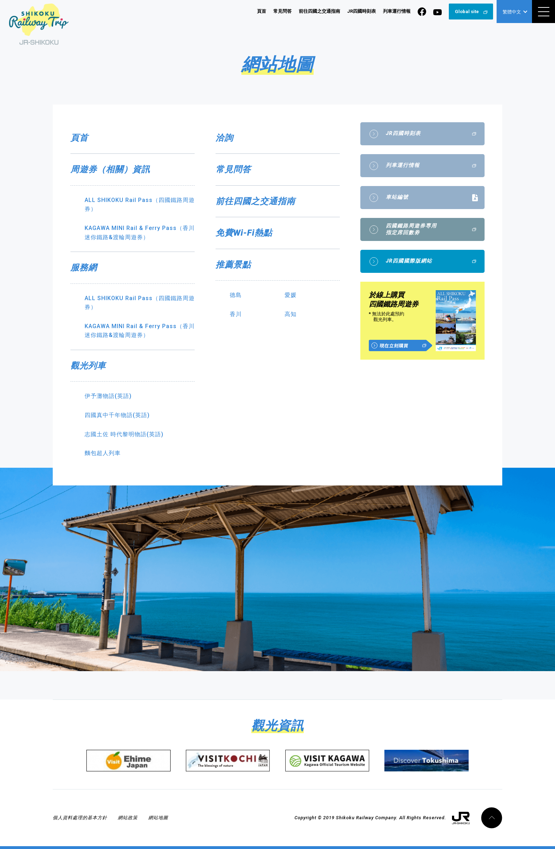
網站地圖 (158, 817)
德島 (236, 295)
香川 (236, 314)
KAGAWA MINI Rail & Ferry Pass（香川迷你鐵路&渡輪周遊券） (140, 233)
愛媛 (291, 295)
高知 (291, 314)
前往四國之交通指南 (319, 11)
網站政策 (128, 817)
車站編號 (397, 197)
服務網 (83, 267)
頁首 (261, 11)
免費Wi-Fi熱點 (244, 233)
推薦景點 (233, 265)
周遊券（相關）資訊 (110, 169)
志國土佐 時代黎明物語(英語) (124, 434)
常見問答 (282, 11)
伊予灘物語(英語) (108, 396)
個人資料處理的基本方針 (80, 817)
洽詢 (224, 138)
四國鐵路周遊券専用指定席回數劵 (411, 229)
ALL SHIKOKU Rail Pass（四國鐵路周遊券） (140, 205)
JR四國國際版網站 (409, 261)
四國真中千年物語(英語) (117, 415)
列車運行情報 (397, 11)
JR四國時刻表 (361, 11)
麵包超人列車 (103, 453)
